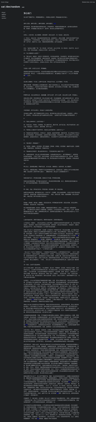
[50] (26, 325)
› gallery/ (3, 14)
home (2, 2)
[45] (26, 75)
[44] (55, 23)
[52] (69, 382)
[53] (58, 393)
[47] (40, 239)
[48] (53, 239)
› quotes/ (3, 18)
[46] (77, 235)
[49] (33, 299)
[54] (38, 418)
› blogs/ (3, 12)
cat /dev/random (12, 6)
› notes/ (3, 16)
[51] (49, 339)
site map (92, 2)
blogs (6, 2)
